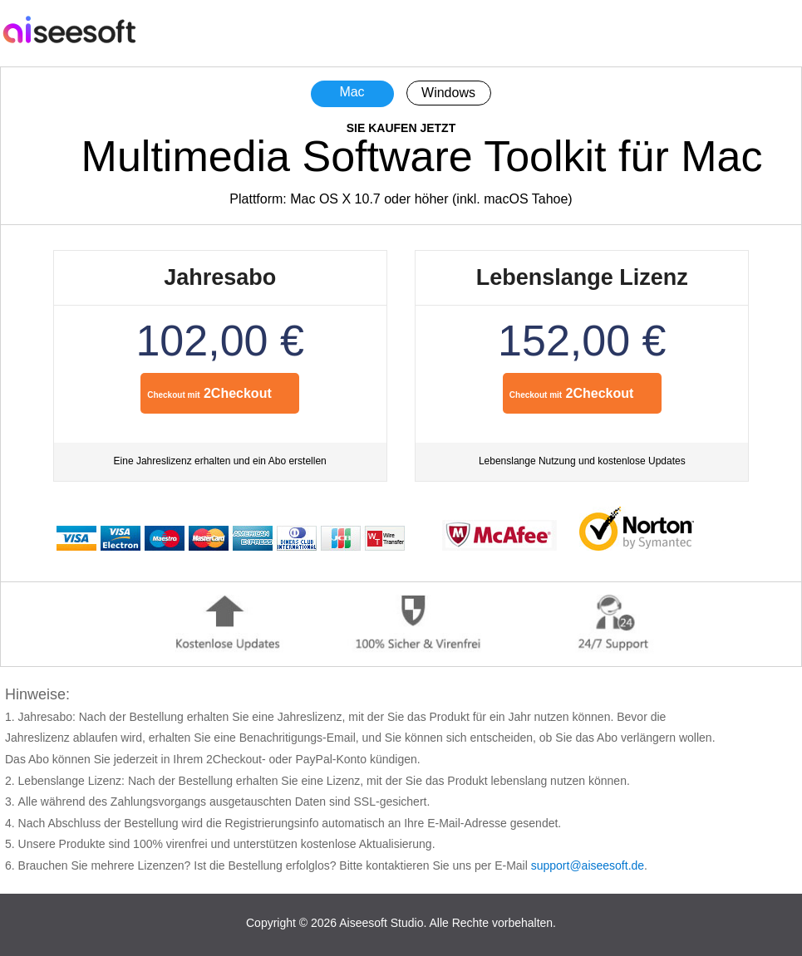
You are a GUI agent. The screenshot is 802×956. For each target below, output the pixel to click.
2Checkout (209, 393)
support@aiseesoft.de (587, 865)
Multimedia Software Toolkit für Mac (422, 156)
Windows (448, 93)
